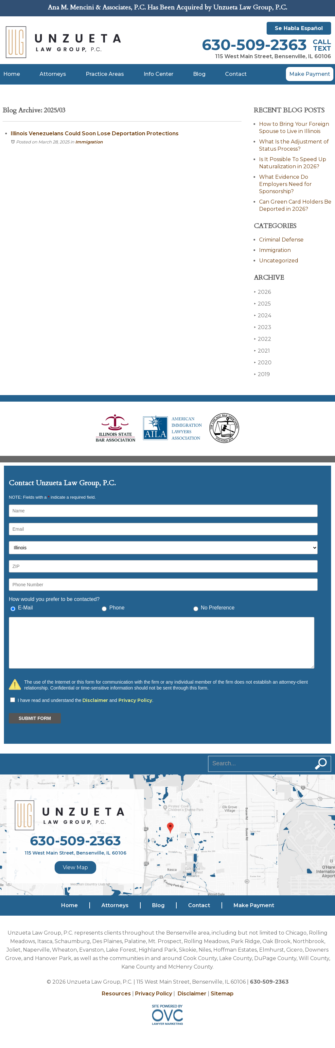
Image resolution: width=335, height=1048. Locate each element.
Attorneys (53, 74)
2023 (262, 327)
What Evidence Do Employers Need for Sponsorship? (285, 184)
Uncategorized (278, 261)
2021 (262, 351)
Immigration (89, 141)
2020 (263, 362)
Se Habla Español (299, 28)
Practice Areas (105, 74)
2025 (262, 304)
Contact (236, 74)
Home (11, 74)
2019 (262, 374)
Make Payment (309, 74)
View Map (75, 867)
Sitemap (222, 993)
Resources (116, 993)
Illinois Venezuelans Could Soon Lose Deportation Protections (95, 133)
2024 (262, 315)
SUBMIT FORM (35, 718)
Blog (199, 74)
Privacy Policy (135, 700)
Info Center (158, 74)
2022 (262, 339)
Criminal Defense (281, 240)
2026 (262, 292)
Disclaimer (95, 700)
